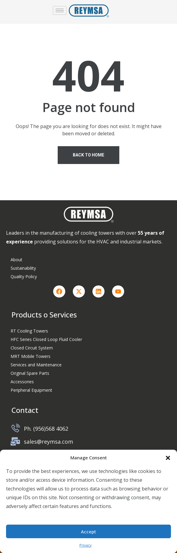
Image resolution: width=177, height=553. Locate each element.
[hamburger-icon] (59, 10)
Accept (88, 532)
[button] (168, 458)
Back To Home (88, 155)
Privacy (85, 545)
